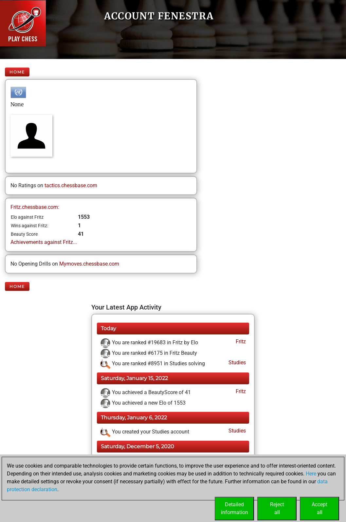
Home (17, 72)
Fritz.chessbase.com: (34, 207)
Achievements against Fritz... (43, 242)
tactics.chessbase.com (71, 185)
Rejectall (277, 508)
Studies (236, 362)
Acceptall (319, 508)
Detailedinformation (234, 508)
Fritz (240, 341)
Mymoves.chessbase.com (89, 264)
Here (311, 474)
